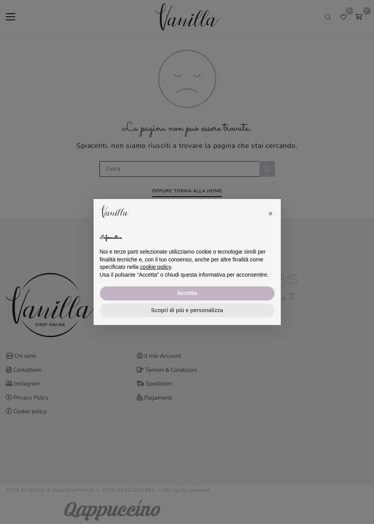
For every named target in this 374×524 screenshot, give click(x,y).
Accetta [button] (187, 293)
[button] (270, 211)
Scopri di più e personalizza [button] (187, 310)
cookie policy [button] (155, 267)
